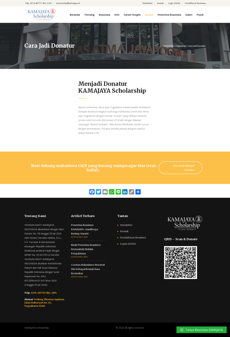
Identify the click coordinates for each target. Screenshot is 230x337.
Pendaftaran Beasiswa (195, 3)
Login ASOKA (174, 3)
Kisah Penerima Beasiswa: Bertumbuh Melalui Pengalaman (86, 249)
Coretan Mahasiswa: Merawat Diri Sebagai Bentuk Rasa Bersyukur (88, 269)
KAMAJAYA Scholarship (174, 46)
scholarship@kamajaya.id (68, 3)
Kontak (160, 3)
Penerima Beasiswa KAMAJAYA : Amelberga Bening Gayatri (84, 229)
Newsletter (148, 3)
